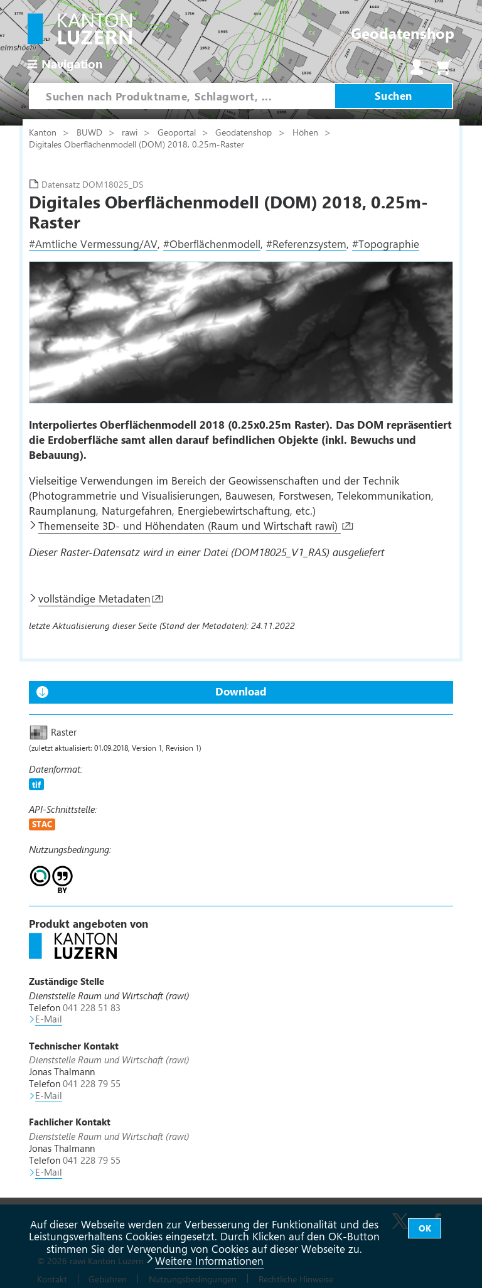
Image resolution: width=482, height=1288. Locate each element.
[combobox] (182, 96)
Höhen (306, 131)
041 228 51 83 (91, 1007)
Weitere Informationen (209, 1260)
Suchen (393, 95)
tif (36, 784)
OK (425, 1228)
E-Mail (48, 1018)
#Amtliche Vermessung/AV (93, 243)
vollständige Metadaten (94, 598)
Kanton (44, 131)
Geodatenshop (243, 131)
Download (241, 691)
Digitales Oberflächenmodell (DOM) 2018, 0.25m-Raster (136, 143)
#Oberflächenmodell (211, 243)
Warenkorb (444, 67)
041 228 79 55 (91, 1083)
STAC (42, 823)
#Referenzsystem (306, 243)
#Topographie (385, 243)
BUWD (91, 131)
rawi (131, 131)
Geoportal (178, 131)
